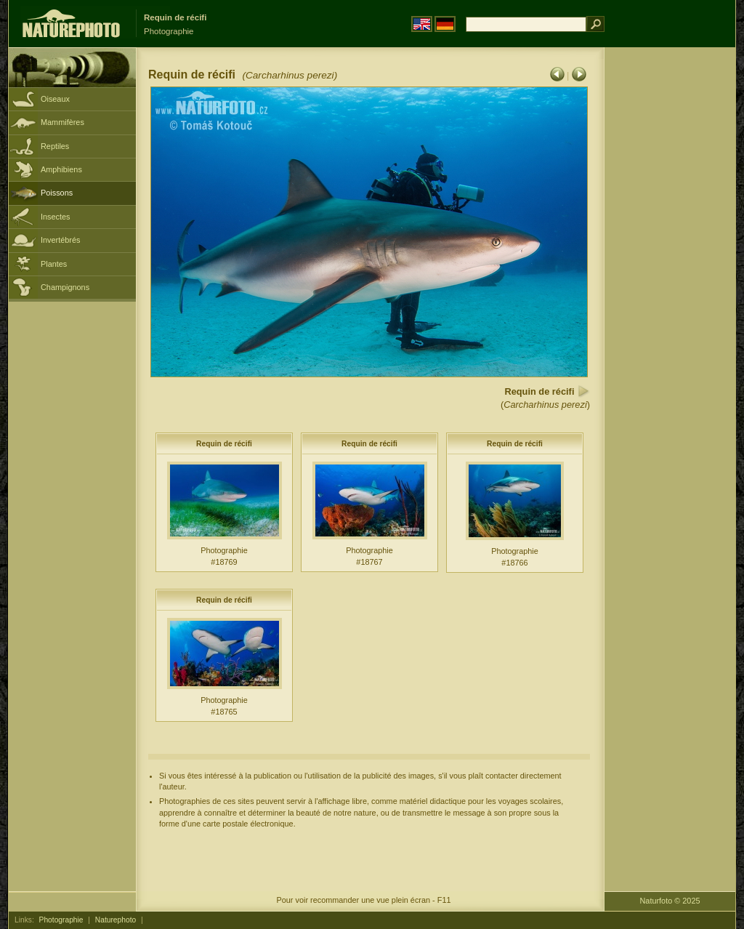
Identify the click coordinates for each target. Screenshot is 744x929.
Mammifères (62, 122)
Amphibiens (61, 169)
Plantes (54, 264)
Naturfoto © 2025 (670, 900)
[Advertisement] (670, 280)
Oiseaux (55, 98)
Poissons (57, 192)
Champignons (65, 287)
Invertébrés (60, 240)
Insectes (55, 216)
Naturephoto (115, 920)
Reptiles (55, 146)
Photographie (61, 920)
